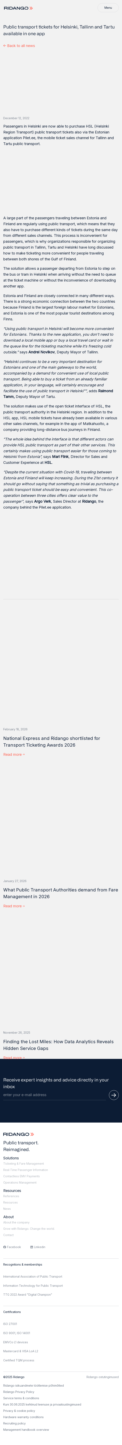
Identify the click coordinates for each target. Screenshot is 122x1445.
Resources (12, 1190)
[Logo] (19, 8)
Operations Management (20, 1182)
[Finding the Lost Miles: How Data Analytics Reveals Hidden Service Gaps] (61, 971)
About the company (16, 1222)
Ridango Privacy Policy (18, 1392)
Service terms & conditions (21, 1398)
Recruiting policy (14, 1423)
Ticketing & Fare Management (23, 1163)
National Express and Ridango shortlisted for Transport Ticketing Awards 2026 (51, 742)
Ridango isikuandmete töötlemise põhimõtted (33, 1385)
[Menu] (108, 7)
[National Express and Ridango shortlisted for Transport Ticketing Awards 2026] (61, 668)
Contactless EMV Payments (21, 1176)
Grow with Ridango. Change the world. (29, 1228)
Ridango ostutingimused (103, 1377)
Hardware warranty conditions (23, 1417)
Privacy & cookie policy (19, 1410)
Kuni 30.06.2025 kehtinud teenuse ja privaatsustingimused (42, 1404)
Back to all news (19, 46)
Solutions (11, 1158)
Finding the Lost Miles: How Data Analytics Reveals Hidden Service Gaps (58, 1045)
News (7, 1208)
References (11, 1196)
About (8, 1217)
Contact (8, 1235)
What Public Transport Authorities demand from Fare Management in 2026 (60, 893)
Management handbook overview (26, 1429)
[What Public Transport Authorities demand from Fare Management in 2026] (61, 819)
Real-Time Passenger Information (25, 1170)
